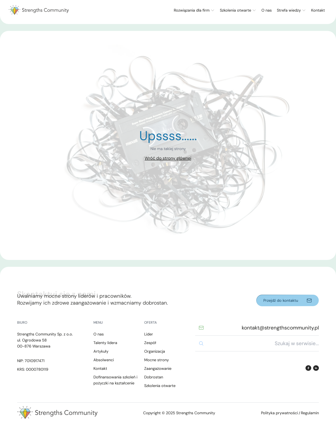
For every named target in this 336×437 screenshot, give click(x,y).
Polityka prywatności (279, 413)
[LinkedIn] (316, 368)
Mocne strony (156, 360)
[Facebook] (308, 368)
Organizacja (154, 351)
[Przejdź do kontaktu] (287, 300)
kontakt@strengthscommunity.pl (280, 327)
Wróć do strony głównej (168, 158)
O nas (266, 10)
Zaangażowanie (157, 368)
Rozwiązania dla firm (192, 10)
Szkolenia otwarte (235, 10)
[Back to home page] (39, 10)
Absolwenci (103, 360)
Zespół (150, 342)
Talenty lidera (105, 342)
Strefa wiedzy (289, 10)
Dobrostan (153, 377)
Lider (148, 334)
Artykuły (100, 351)
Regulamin (310, 413)
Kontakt (318, 10)
